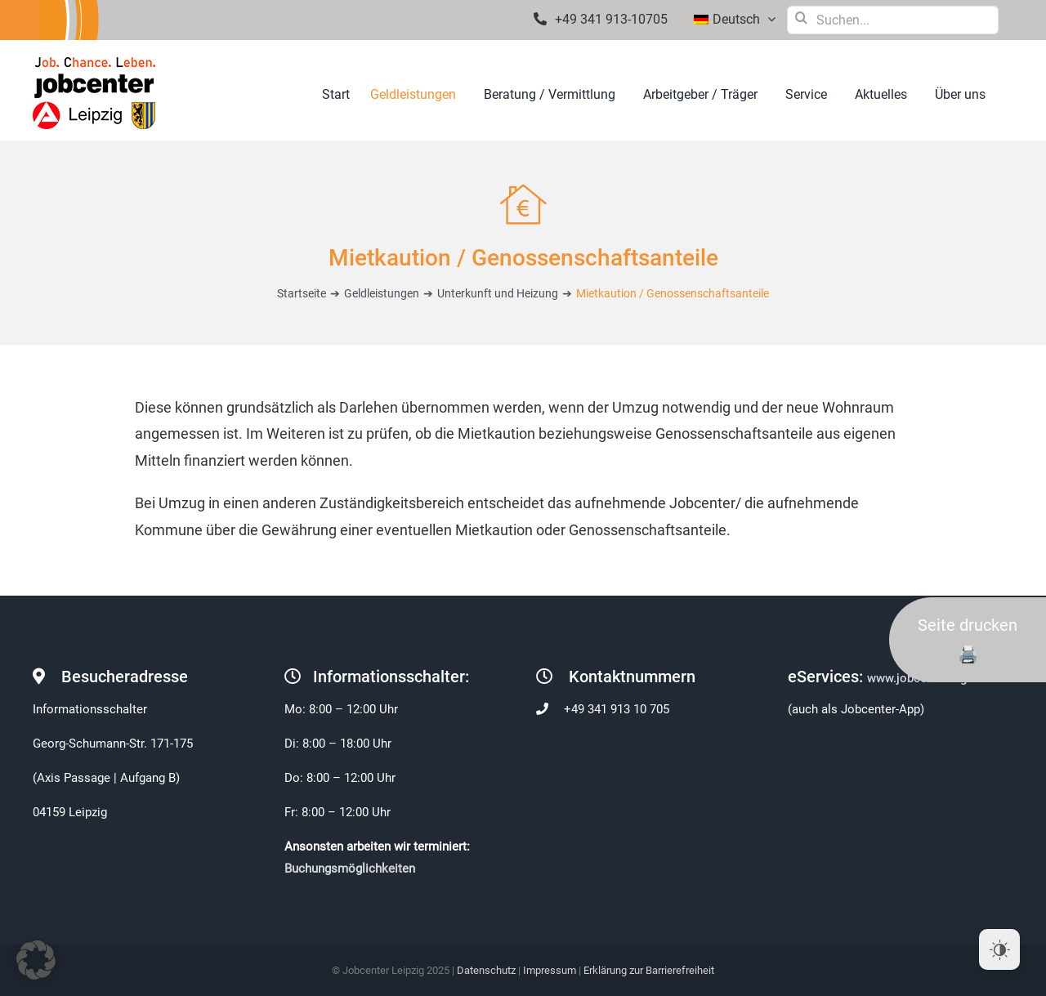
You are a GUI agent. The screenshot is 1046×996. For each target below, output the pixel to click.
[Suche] (801, 17)
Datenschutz (486, 970)
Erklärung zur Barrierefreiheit (648, 970)
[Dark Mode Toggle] (999, 949)
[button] (36, 960)
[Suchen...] (893, 20)
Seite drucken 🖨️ (967, 639)
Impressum (549, 970)
